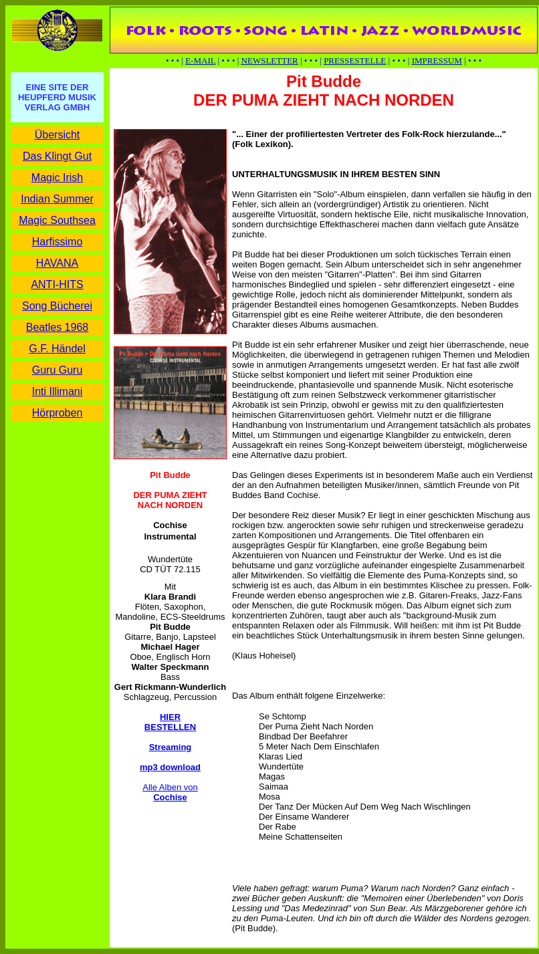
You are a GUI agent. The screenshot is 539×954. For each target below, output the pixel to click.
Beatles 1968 (57, 327)
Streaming (170, 747)
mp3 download (170, 767)
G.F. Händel (57, 348)
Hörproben (57, 413)
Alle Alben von (169, 792)
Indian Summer (57, 199)
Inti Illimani (57, 391)
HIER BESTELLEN (170, 722)
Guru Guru (57, 370)
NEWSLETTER (269, 60)
